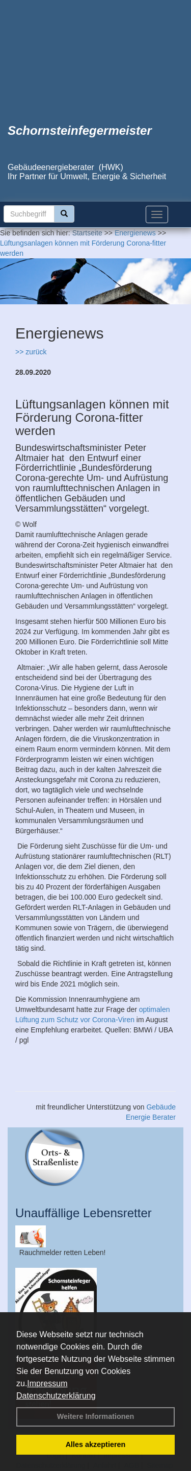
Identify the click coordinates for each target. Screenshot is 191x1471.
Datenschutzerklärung (56, 1395)
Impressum (47, 1383)
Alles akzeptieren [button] (96, 1444)
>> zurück (30, 352)
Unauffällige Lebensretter (83, 1213)
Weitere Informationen (95, 1416)
